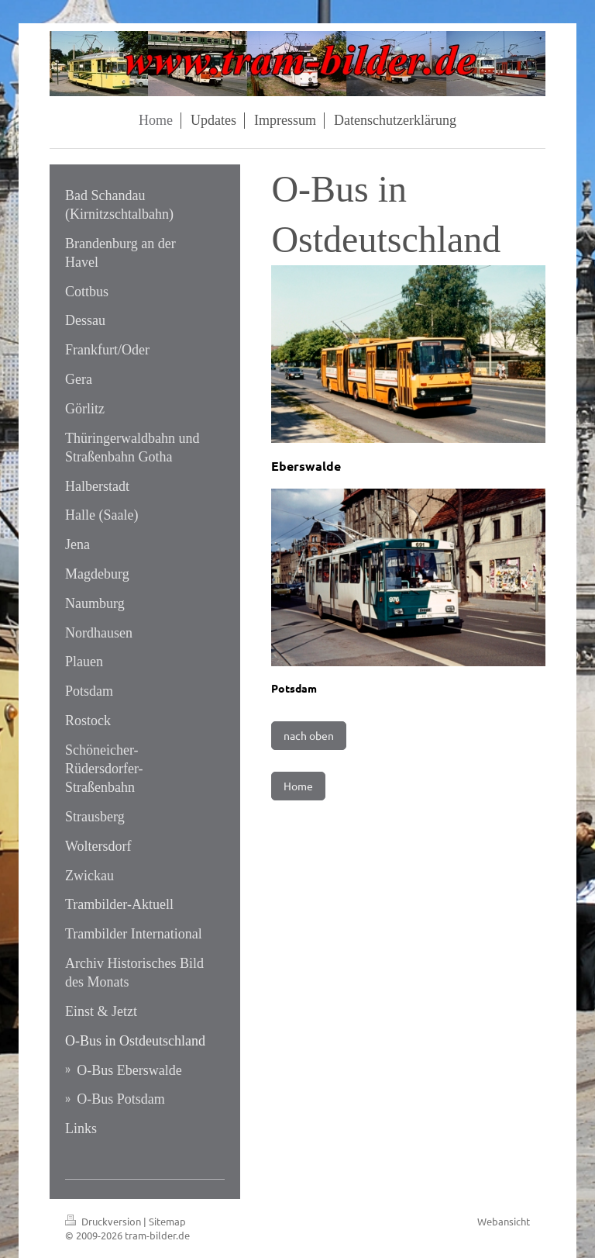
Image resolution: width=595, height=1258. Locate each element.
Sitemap (167, 1221)
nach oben (309, 735)
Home (298, 786)
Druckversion (104, 1221)
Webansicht (503, 1221)
